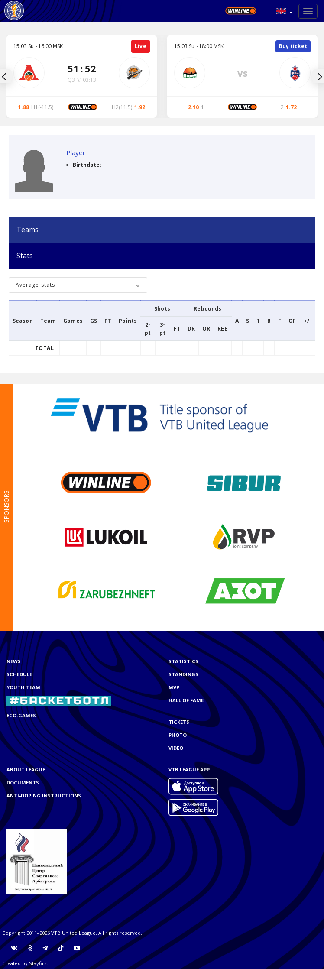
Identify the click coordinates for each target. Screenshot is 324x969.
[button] (284, 10)
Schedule (19, 674)
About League (25, 769)
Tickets (178, 722)
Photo (177, 735)
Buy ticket (293, 46)
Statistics (183, 661)
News (13, 661)
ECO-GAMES (21, 715)
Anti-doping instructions (43, 795)
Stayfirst (38, 963)
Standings (183, 674)
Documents (22, 782)
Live (140, 46)
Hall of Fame (186, 700)
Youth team (23, 687)
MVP (173, 687)
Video (175, 748)
